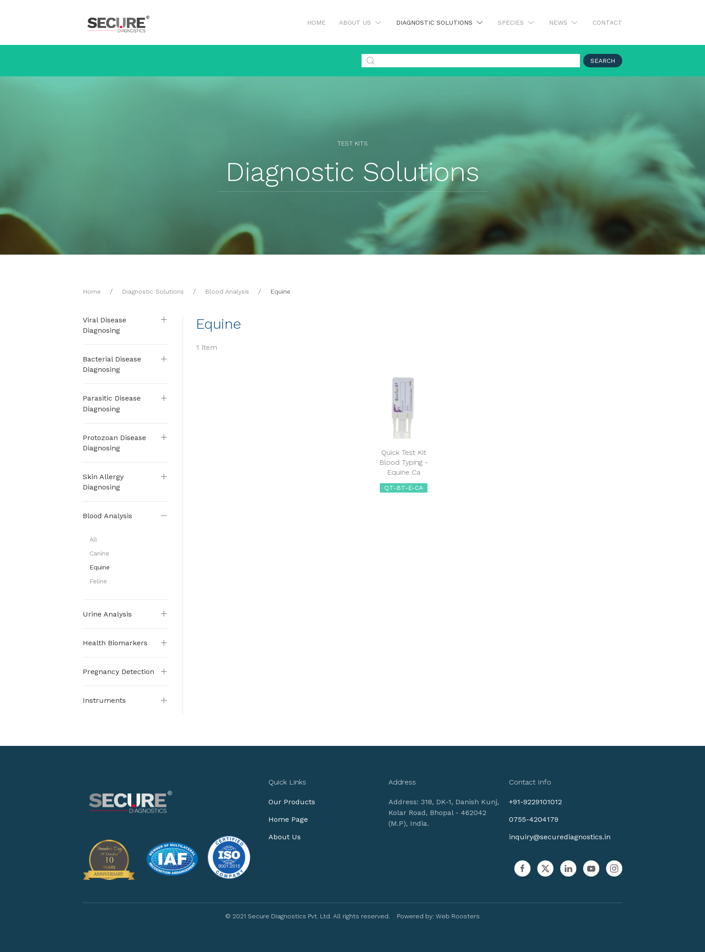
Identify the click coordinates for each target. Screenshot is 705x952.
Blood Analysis (227, 291)
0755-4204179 (528, 819)
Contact (607, 22)
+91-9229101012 (529, 802)
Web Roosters (452, 916)
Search (602, 60)
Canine (99, 553)
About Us (361, 22)
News (564, 22)
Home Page (283, 819)
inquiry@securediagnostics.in (554, 837)
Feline (98, 581)
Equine (99, 567)
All (93, 539)
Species (516, 22)
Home (316, 22)
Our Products (286, 802)
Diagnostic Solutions (440, 22)
